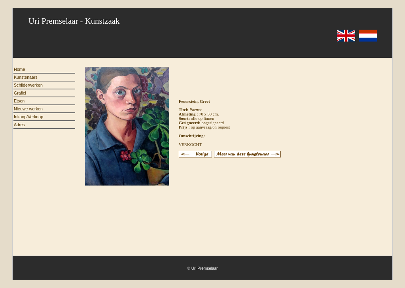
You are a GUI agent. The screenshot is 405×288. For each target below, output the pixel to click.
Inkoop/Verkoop (28, 116)
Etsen (19, 101)
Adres (19, 124)
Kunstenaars (26, 77)
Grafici (20, 93)
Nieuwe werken (28, 108)
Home (19, 69)
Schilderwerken (28, 85)
